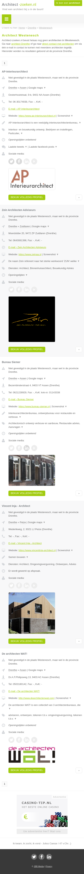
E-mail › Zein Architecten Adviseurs (27, 247)
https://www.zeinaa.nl (30, 254)
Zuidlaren (25, 226)
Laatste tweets (17, 146)
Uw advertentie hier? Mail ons (42, 831)
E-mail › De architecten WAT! (24, 691)
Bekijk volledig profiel (27, 197)
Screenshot (65, 115)
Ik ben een (68, 3)
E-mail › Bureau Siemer (21, 399)
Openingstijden (18, 275)
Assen (23, 87)
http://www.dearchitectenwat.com (36, 698)
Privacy (48, 866)
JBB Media (39, 866)
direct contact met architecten (58, 43)
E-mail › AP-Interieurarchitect (23, 108)
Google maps (37, 87)
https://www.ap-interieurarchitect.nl (37, 115)
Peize (23, 522)
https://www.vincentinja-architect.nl (37, 550)
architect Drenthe (20, 43)
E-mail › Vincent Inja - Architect (25, 543)
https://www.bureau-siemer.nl (34, 406)
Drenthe (12, 87)
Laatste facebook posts (43, 146)
